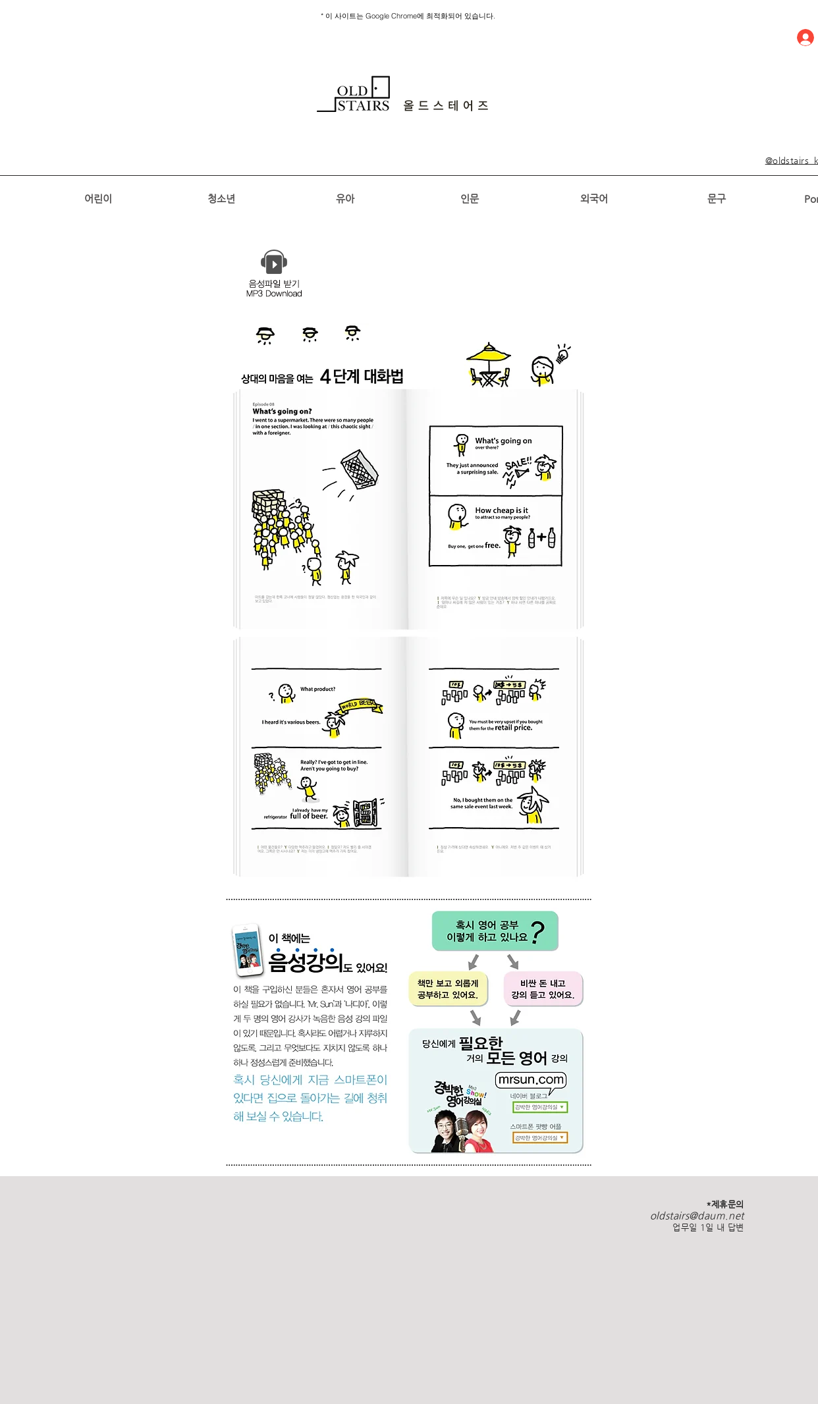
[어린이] (98, 198)
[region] (402, 94)
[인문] (469, 198)
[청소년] (221, 198)
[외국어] (594, 198)
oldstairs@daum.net (697, 1215)
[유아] (345, 198)
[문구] (716, 198)
